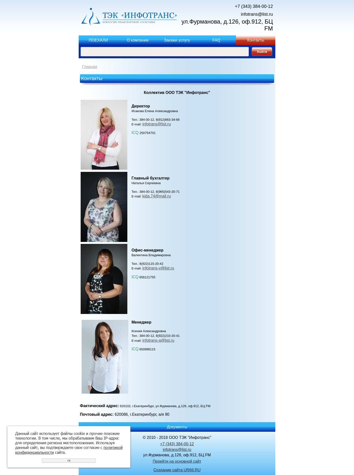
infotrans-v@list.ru (158, 268)
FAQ (216, 40)
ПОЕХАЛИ (98, 40)
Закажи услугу (177, 40)
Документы (177, 427)
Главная (89, 67)
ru (172, 340)
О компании (137, 40)
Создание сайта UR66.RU (176, 470)
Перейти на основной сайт (177, 461)
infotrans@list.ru (257, 14)
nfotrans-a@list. (157, 340)
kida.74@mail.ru (156, 196)
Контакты (255, 40)
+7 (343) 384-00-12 (254, 6)
